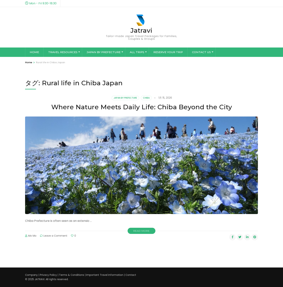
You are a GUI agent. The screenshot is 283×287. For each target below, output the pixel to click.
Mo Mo (32, 236)
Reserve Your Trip (168, 52)
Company (31, 275)
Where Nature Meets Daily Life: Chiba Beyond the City (141, 107)
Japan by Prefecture (104, 52)
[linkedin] (247, 237)
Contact (130, 275)
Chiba (146, 97)
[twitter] (240, 237)
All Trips (137, 52)
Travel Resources (62, 52)
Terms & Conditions (71, 275)
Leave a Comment (55, 236)
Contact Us (201, 52)
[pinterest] (254, 237)
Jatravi (141, 30)
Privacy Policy (48, 275)
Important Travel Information (104, 275)
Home (34, 52)
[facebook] (232, 237)
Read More (141, 230)
